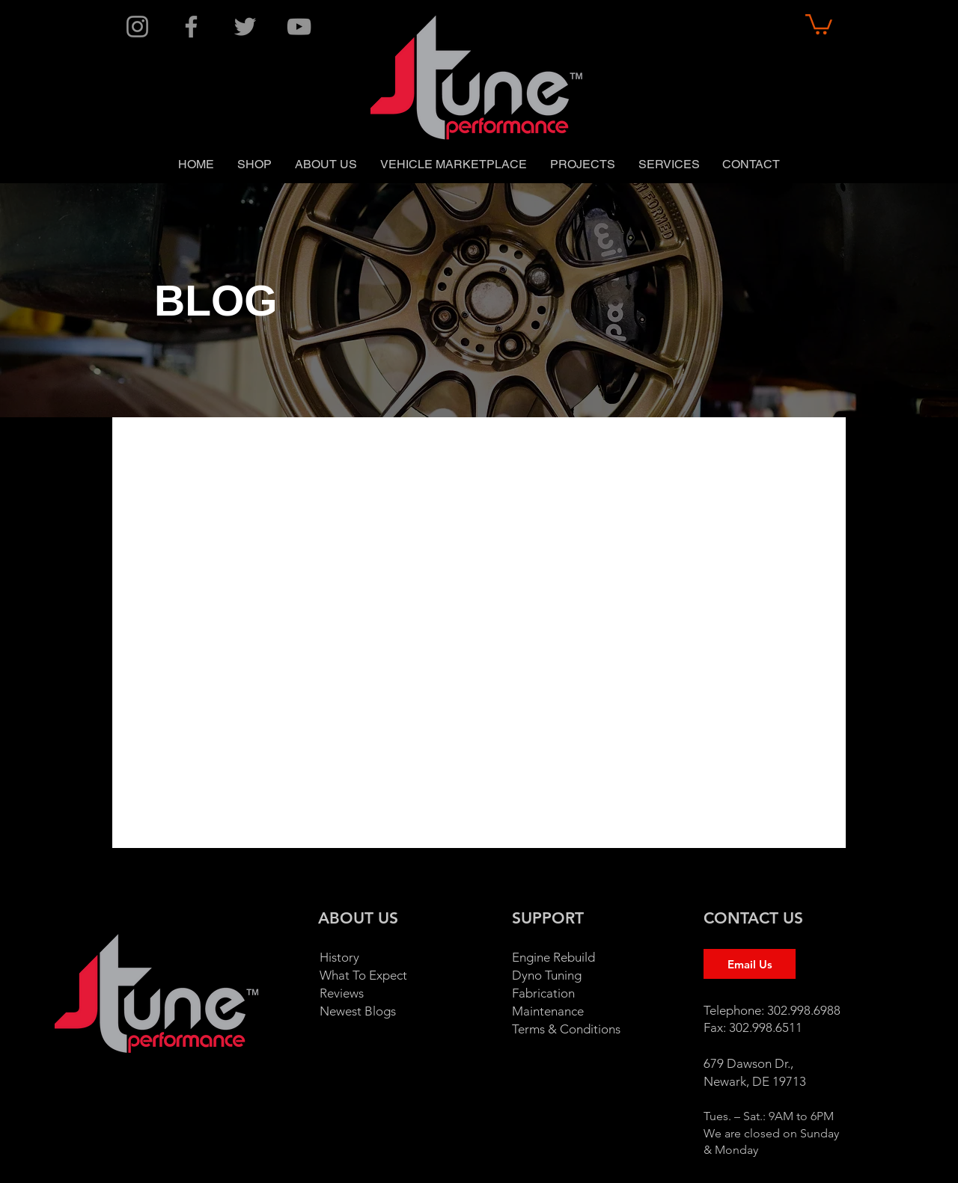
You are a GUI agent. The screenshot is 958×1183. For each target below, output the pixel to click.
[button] (818, 23)
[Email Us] (750, 964)
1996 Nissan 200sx (533, 447)
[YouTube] (299, 26)
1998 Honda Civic (662, 447)
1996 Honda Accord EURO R (374, 447)
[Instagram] (137, 26)
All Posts (150, 447)
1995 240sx (235, 447)
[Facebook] (191, 26)
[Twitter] (245, 26)
